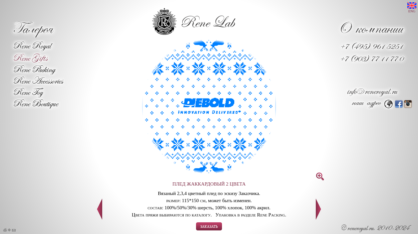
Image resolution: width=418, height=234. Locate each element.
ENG (411, 7)
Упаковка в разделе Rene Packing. (250, 214)
